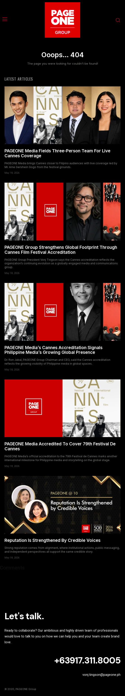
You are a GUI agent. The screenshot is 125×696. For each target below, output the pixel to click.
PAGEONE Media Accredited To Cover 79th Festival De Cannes (60, 446)
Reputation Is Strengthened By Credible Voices (52, 540)
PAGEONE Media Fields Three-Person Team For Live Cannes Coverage (57, 153)
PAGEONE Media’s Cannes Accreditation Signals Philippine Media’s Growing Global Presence (53, 350)
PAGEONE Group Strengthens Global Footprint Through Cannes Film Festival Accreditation (61, 250)
